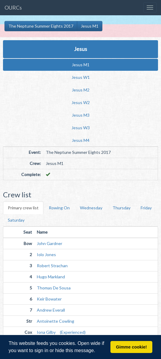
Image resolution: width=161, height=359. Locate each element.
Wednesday (91, 207)
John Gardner (49, 243)
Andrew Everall (51, 310)
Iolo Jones (46, 254)
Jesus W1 (81, 77)
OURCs (13, 7)
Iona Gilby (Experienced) (61, 332)
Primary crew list (23, 207)
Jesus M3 (80, 115)
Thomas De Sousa (54, 287)
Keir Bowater (49, 298)
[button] (97, 351)
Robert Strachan (52, 265)
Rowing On (59, 207)
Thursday (121, 207)
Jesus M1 (89, 25)
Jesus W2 (81, 102)
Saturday (16, 220)
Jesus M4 (80, 140)
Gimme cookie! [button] (131, 347)
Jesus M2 (80, 89)
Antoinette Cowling (55, 321)
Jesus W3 (81, 127)
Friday (146, 207)
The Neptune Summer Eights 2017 (40, 25)
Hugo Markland (51, 276)
